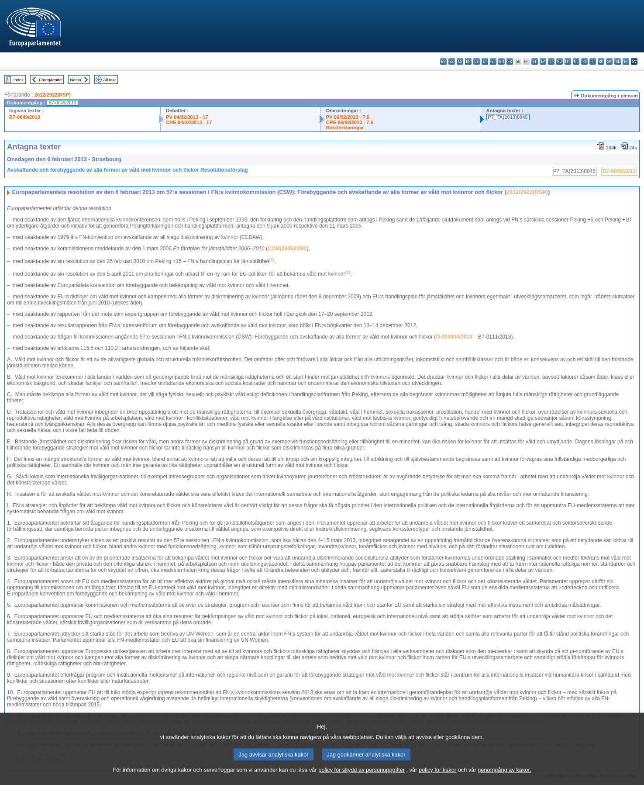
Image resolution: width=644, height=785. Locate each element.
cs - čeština (460, 61)
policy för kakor (437, 777)
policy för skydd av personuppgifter (361, 777)
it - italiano (534, 61)
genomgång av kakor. (504, 777)
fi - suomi (626, 61)
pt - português (592, 61)
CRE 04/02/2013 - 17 (189, 122)
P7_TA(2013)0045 (508, 117)
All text (109, 79)
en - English (501, 61)
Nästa (75, 79)
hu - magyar (559, 61)
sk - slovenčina (609, 61)
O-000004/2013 (454, 337)
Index (19, 79)
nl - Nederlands (576, 61)
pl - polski (584, 61)
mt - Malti (568, 61)
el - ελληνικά (493, 61)
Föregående (50, 79)
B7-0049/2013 (24, 117)
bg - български (443, 61)
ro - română (601, 61)
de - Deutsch (476, 61)
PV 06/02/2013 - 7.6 (348, 117)
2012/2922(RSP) (52, 94)
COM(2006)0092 (287, 249)
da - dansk (468, 61)
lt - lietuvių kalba (551, 61)
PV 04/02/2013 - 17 (187, 117)
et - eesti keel (485, 61)
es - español (451, 61)
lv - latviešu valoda (543, 61)
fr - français (509, 61)
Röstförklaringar (345, 127)
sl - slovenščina (617, 61)
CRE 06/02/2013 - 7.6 (349, 122)
